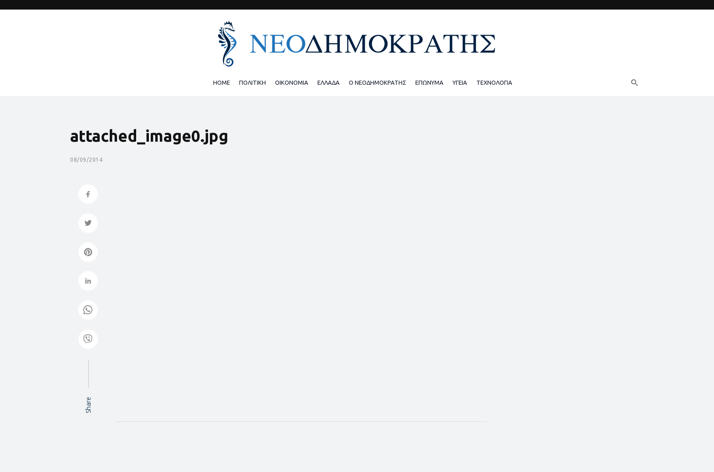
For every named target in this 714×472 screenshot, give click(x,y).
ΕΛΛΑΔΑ (328, 82)
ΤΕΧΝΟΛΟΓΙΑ (494, 82)
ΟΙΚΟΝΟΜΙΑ (291, 82)
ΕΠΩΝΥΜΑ (429, 82)
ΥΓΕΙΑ (460, 82)
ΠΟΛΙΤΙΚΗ (252, 82)
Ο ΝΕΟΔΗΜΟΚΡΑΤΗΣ (377, 82)
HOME (221, 82)
